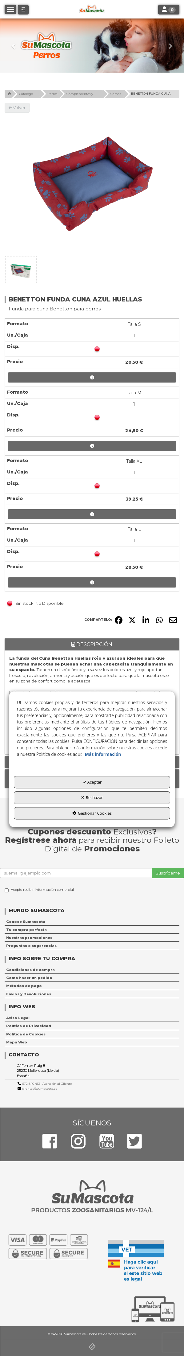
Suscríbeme (168, 873)
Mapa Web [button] (16, 1042)
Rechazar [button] (92, 798)
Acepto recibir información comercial (39, 889)
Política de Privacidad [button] (28, 1026)
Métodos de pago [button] (24, 986)
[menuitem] (92, 922)
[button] (14, 45)
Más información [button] (103, 754)
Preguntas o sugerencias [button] (31, 946)
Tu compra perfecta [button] (26, 930)
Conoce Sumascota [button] (25, 922)
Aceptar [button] (92, 782)
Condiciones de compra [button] (30, 970)
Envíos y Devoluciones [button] (28, 994)
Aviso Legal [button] (18, 1018)
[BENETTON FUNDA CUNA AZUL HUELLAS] (92, 183)
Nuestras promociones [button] (29, 938)
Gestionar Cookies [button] (92, 813)
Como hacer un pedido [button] (29, 978)
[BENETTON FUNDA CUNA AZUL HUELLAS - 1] (21, 269)
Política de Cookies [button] (26, 1034)
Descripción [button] (91, 644)
